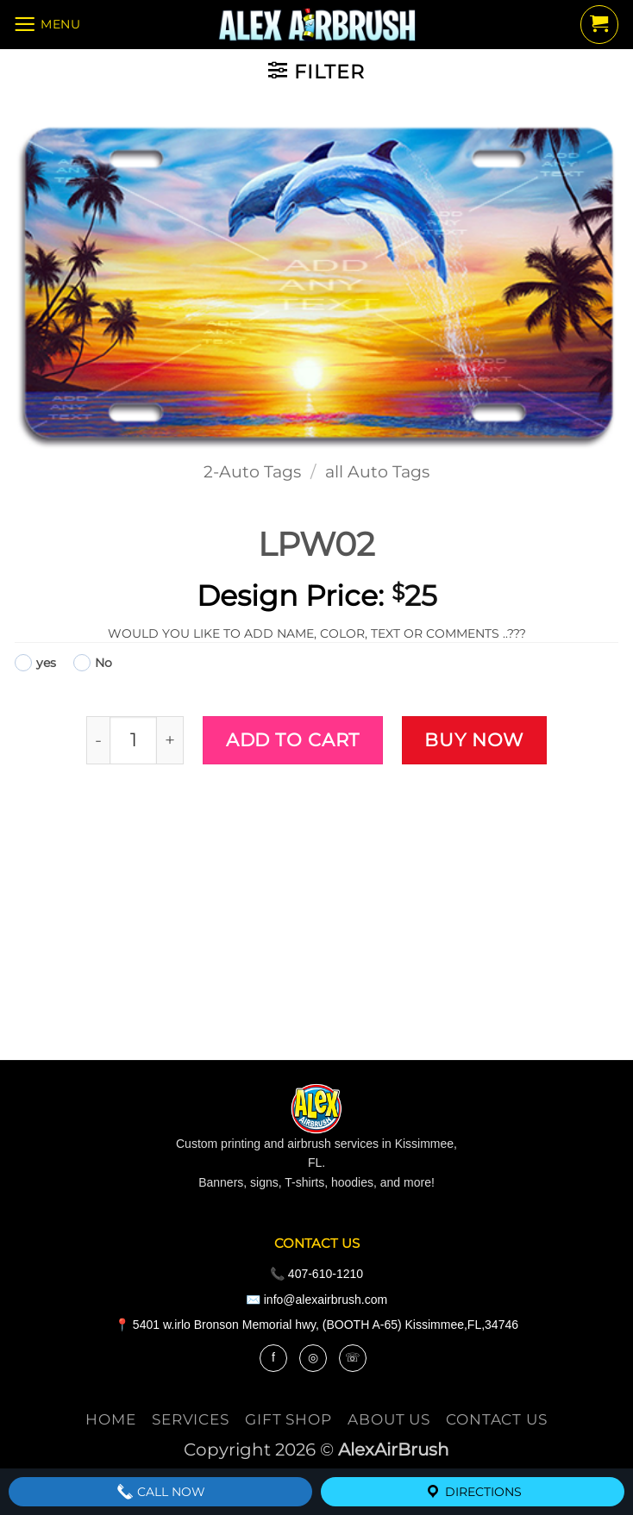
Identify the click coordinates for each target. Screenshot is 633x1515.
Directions (473, 1491)
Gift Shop (288, 1419)
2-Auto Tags (252, 472)
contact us (496, 1419)
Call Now (160, 1491)
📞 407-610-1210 (316, 1274)
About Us (389, 1419)
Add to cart (293, 739)
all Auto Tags (377, 472)
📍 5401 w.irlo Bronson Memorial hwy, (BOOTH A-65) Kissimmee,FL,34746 (316, 1324)
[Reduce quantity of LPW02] (98, 740)
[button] (56, 26)
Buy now (473, 739)
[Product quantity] (133, 740)
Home (110, 1419)
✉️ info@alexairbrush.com (316, 1299)
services (190, 1419)
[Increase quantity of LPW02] (170, 740)
